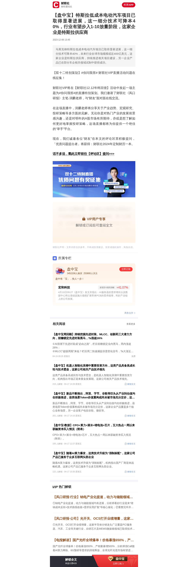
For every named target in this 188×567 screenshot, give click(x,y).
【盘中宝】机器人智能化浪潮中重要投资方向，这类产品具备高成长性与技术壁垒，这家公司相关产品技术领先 (94, 367)
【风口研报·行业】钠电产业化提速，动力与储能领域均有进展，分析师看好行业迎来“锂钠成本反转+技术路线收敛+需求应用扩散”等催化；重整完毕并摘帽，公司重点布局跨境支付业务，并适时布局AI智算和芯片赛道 (94, 497)
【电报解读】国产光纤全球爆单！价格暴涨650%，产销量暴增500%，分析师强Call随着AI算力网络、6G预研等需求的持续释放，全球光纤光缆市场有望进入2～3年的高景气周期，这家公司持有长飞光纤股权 (94, 540)
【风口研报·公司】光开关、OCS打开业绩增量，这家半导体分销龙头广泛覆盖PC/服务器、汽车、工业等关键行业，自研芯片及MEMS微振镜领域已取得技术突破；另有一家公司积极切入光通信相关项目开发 (94, 518)
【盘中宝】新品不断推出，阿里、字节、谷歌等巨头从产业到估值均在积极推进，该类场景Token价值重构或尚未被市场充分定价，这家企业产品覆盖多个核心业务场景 (94, 395)
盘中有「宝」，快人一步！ (69, 278)
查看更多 (130, 324)
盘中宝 (72, 269)
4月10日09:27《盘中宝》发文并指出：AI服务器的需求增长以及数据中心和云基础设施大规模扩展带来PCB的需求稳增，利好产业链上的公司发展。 (93, 295)
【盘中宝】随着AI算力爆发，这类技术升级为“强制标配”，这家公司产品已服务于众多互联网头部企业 (94, 455)
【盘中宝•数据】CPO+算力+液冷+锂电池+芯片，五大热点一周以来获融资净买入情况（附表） (94, 427)
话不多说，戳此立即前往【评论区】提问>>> (83, 154)
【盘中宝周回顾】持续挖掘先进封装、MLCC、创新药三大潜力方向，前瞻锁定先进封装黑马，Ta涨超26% (92, 336)
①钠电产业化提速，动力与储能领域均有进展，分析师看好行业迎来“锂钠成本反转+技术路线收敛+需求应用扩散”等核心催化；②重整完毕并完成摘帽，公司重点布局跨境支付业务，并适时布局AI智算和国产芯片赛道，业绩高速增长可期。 (93, 505)
